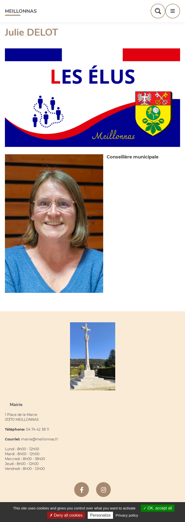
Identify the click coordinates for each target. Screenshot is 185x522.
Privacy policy (127, 515)
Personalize (100, 515)
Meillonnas (21, 11)
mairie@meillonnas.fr (39, 439)
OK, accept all (157, 508)
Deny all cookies (66, 515)
